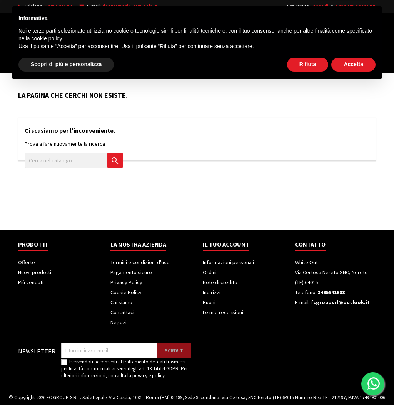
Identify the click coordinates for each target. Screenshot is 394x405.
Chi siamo (121, 302)
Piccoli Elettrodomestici (288, 64)
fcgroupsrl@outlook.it (130, 6)
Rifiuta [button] (307, 384)
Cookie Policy (126, 292)
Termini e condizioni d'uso (140, 262)
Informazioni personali (228, 262)
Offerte (26, 262)
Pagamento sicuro (131, 272)
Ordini (210, 272)
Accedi (321, 6)
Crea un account (355, 6)
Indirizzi (211, 292)
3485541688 (58, 6)
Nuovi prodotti (34, 272)
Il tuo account (226, 244)
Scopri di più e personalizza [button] (66, 384)
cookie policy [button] (46, 358)
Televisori (125, 64)
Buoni (209, 302)
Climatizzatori (219, 64)
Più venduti (30, 282)
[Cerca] (208, 32)
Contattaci (122, 312)
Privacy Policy (126, 282)
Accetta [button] (353, 384)
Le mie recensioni (223, 312)
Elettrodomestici (72, 64)
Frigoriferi (169, 64)
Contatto (310, 244)
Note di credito (220, 282)
